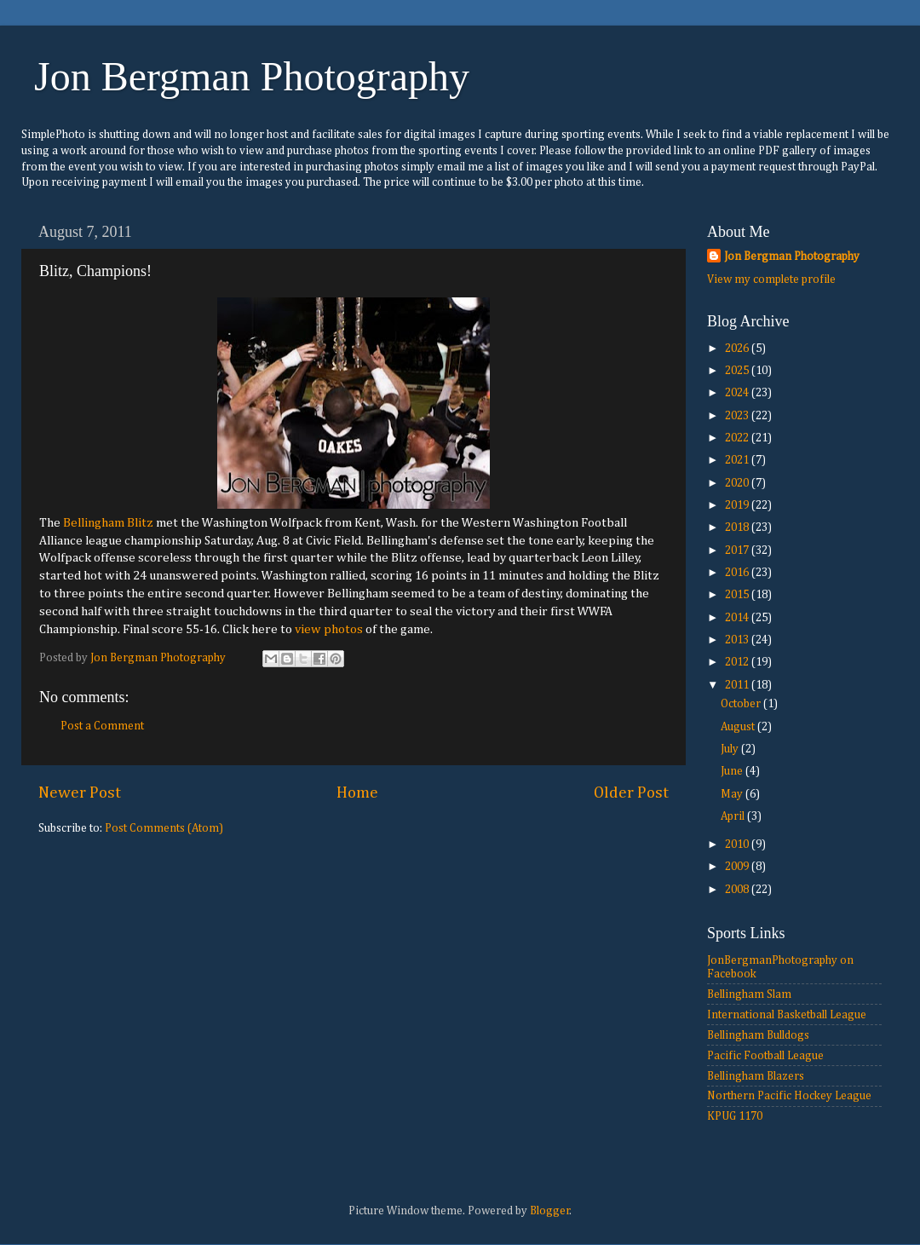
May (733, 794)
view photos (329, 629)
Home (357, 793)
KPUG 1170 (734, 1116)
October (742, 704)
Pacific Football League (765, 1056)
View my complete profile (771, 279)
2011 (738, 685)
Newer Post (79, 793)
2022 (738, 438)
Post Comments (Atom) (164, 828)
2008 (738, 890)
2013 (738, 640)
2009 (738, 867)
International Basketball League (786, 1015)
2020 (738, 483)
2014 (738, 618)
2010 (738, 844)
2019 (738, 505)
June (733, 771)
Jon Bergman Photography (251, 76)
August (739, 727)
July (731, 749)
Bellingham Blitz (108, 522)
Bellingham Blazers (755, 1076)
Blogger (550, 1211)
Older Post (631, 793)
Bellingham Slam (749, 994)
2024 (738, 393)
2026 (738, 348)
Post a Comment (102, 726)
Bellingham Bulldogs (758, 1035)
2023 (738, 416)
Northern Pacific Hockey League (789, 1096)
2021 (738, 460)
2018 (738, 527)
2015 (738, 595)
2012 (738, 662)
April (734, 816)
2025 (738, 371)
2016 (738, 573)
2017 (738, 550)
